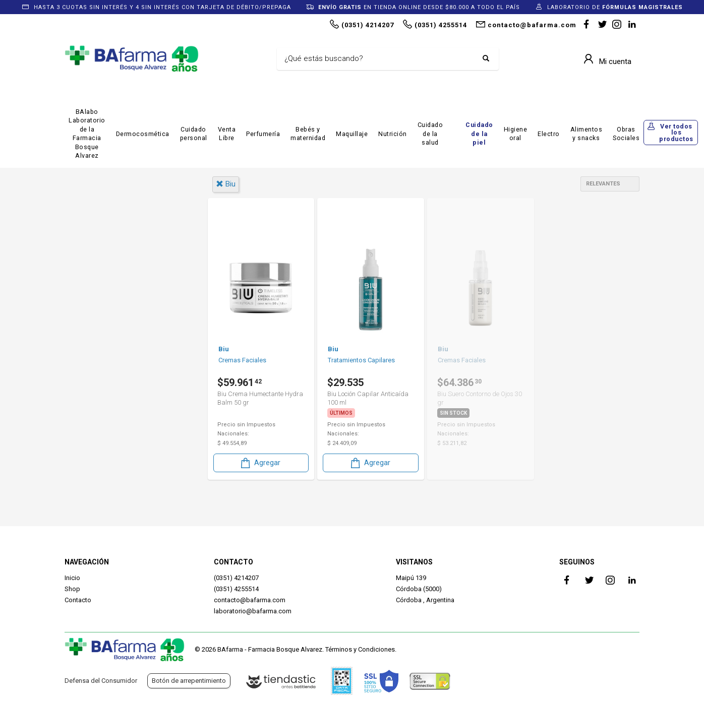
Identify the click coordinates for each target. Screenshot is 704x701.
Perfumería (263, 134)
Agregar (259, 462)
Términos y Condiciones (360, 649)
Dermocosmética (142, 134)
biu (226, 183)
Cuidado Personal (109, 327)
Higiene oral (515, 133)
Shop (72, 589)
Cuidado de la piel (479, 133)
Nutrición (392, 134)
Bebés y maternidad (307, 133)
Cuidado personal (193, 133)
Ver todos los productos (676, 132)
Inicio (72, 578)
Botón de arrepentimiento (189, 680)
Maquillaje (352, 134)
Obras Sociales (626, 133)
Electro (549, 134)
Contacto (78, 600)
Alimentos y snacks (586, 133)
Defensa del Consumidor (101, 680)
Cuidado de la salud (430, 133)
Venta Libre (227, 133)
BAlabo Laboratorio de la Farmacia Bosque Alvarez (87, 134)
